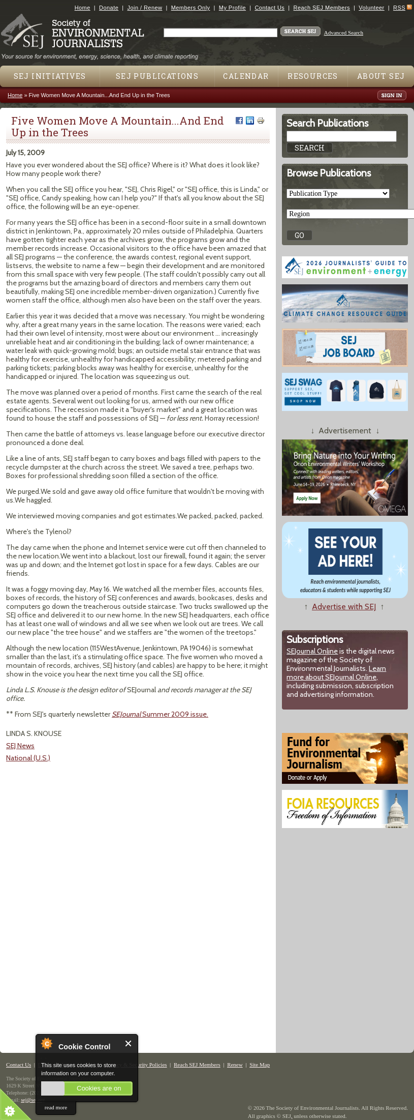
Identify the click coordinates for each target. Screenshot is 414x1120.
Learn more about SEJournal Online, (336, 673)
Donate (108, 8)
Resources (313, 76)
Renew (235, 1065)
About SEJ (381, 76)
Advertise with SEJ (344, 606)
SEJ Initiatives (50, 76)
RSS (399, 8)
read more (56, 1107)
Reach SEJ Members (322, 8)
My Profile (232, 8)
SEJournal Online (312, 651)
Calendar (246, 76)
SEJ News (20, 745)
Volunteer (371, 8)
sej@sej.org (33, 1100)
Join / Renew (145, 8)
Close (128, 1043)
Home (82, 8)
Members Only (190, 8)
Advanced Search (343, 33)
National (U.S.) (28, 757)
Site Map (259, 1065)
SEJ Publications (157, 76)
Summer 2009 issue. (160, 714)
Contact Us (269, 8)
